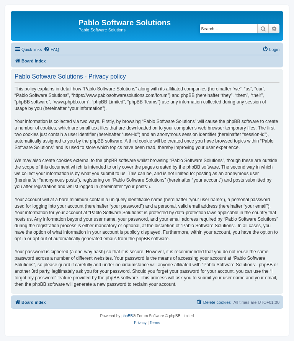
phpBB (127, 316)
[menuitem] (51, 49)
